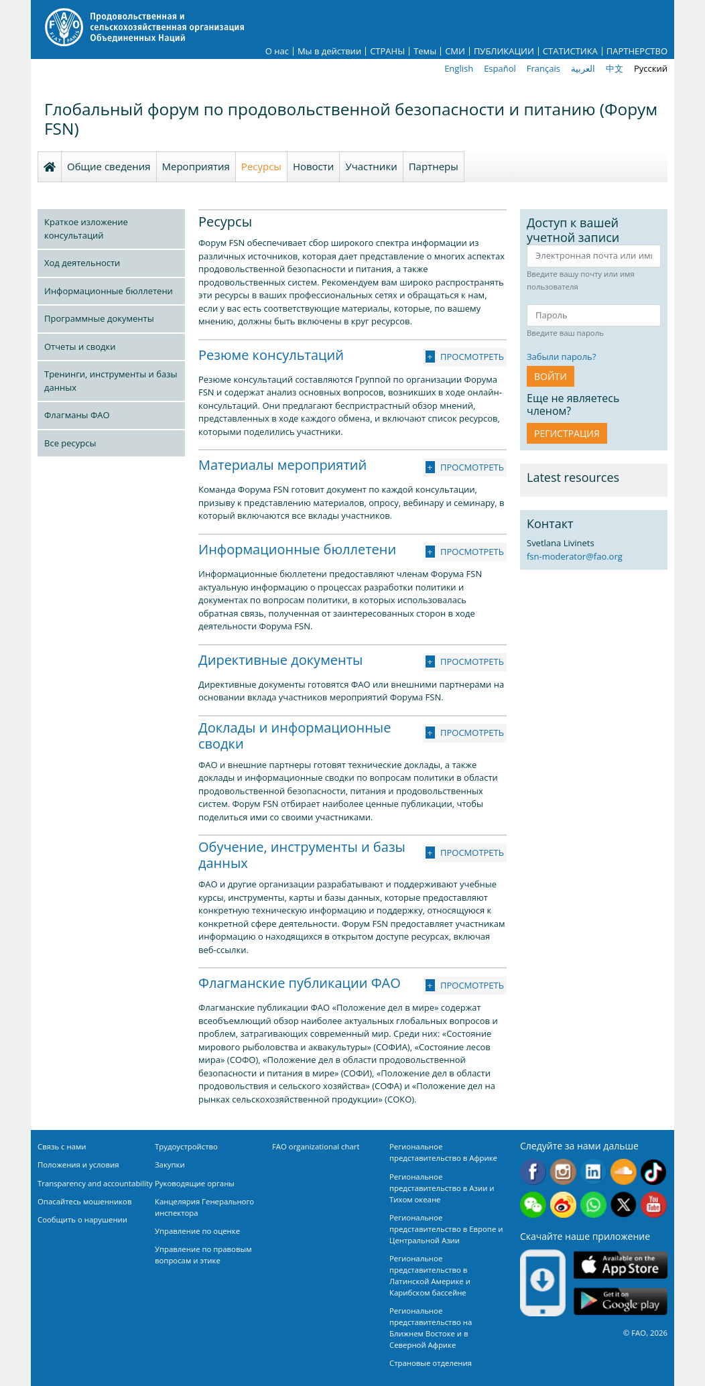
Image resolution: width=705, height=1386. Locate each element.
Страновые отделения (430, 1363)
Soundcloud (624, 1172)
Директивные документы (280, 660)
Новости (313, 166)
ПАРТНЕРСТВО (636, 51)
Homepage (49, 167)
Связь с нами (62, 1146)
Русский (650, 68)
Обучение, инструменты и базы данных (301, 855)
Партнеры (433, 166)
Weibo (563, 1205)
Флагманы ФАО (77, 415)
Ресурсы (261, 166)
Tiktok (654, 1172)
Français (543, 68)
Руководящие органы (195, 1183)
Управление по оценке (197, 1231)
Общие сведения (109, 166)
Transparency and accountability (95, 1183)
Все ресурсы (70, 443)
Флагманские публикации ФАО (299, 983)
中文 (614, 68)
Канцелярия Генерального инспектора (204, 1207)
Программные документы (99, 318)
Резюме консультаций (271, 355)
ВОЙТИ (550, 376)
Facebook (533, 1172)
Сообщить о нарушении (82, 1219)
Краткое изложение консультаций (86, 228)
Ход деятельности (82, 263)
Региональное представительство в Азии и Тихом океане (442, 1188)
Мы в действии (329, 51)
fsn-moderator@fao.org (575, 556)
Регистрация (567, 433)
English (458, 68)
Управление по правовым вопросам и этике (203, 1254)
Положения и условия (78, 1164)
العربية (583, 68)
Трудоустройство (186, 1146)
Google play (620, 1301)
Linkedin (593, 1172)
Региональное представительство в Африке (443, 1152)
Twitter (624, 1205)
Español (500, 68)
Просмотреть (472, 357)
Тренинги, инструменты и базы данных (110, 380)
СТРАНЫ (387, 51)
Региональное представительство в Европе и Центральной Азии (446, 1228)
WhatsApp (593, 1205)
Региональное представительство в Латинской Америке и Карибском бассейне (429, 1275)
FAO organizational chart (316, 1146)
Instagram (563, 1172)
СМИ (455, 51)
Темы (424, 51)
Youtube (654, 1205)
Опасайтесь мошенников (84, 1201)
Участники (371, 166)
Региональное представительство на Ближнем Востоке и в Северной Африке (430, 1328)
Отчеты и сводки (80, 346)
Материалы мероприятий (282, 465)
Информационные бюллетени (108, 291)
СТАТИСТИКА (570, 51)
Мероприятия (196, 166)
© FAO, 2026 (645, 1333)
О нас (277, 51)
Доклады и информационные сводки (294, 735)
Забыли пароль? (561, 357)
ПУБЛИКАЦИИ (504, 51)
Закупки (170, 1164)
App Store (620, 1264)
